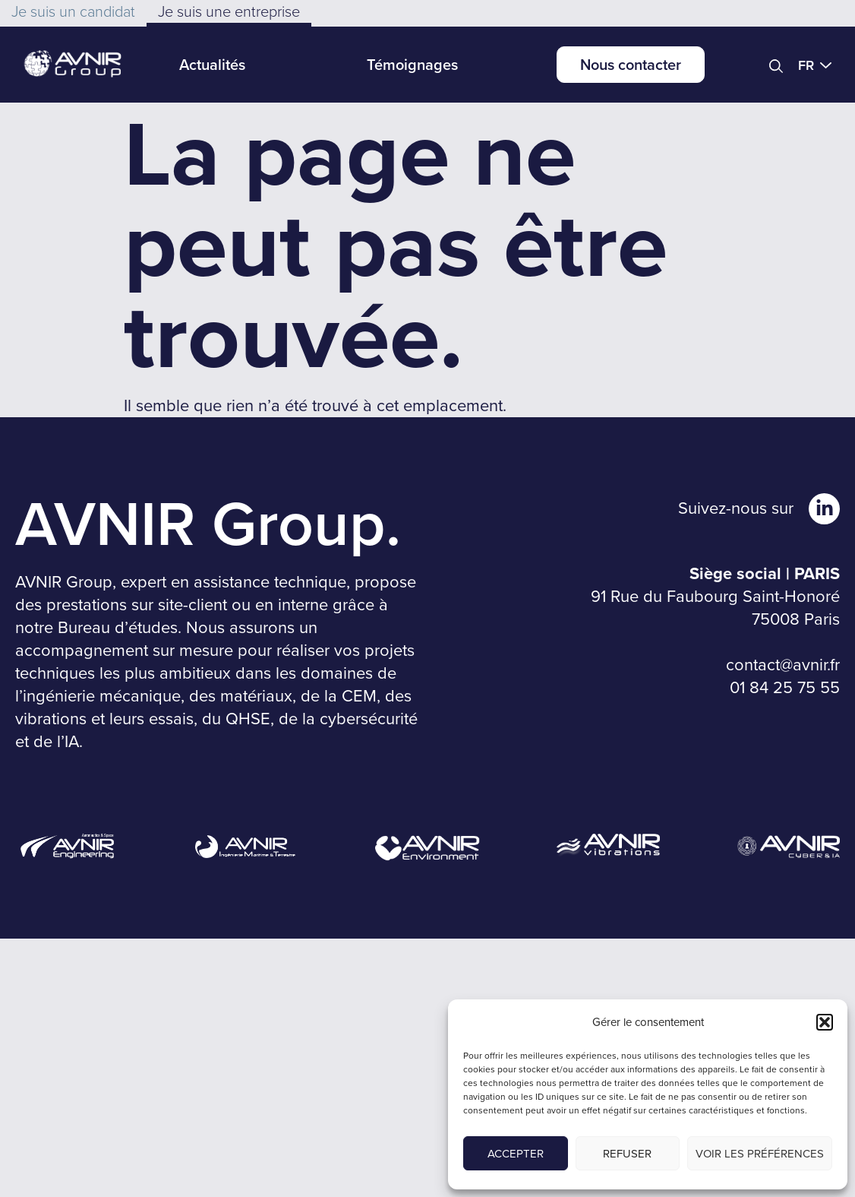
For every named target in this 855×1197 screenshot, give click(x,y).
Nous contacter (630, 64)
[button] (824, 1022)
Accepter (515, 1153)
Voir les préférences (760, 1153)
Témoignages (412, 64)
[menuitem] (819, 64)
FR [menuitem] (806, 65)
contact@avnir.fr (783, 664)
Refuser (627, 1153)
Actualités (212, 64)
